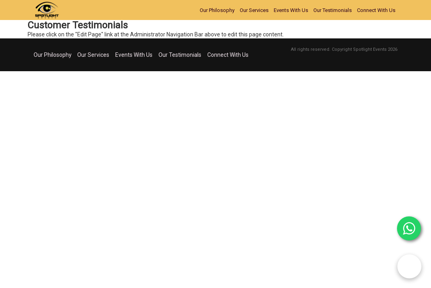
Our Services (254, 10)
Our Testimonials (332, 10)
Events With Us (291, 10)
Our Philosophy (217, 10)
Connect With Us (376, 10)
